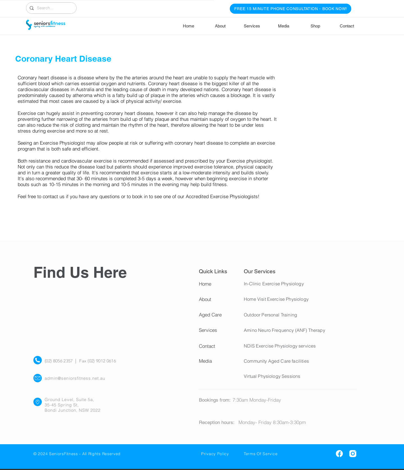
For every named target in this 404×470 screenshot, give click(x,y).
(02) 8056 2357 (60, 361)
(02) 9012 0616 (101, 361)
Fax (82, 361)
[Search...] (51, 8)
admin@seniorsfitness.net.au (75, 378)
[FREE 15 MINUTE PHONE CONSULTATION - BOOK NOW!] (290, 9)
